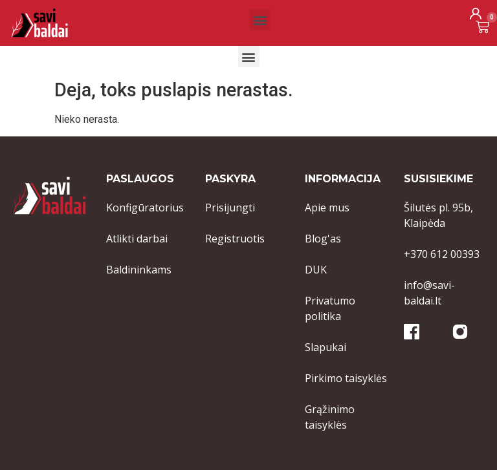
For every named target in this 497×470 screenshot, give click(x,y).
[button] (260, 19)
